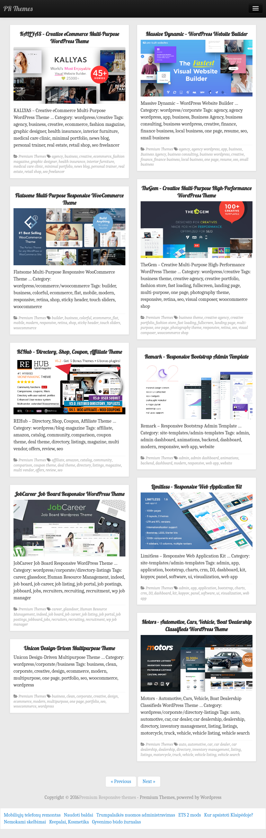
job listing (90, 614)
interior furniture (100, 161)
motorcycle (162, 755)
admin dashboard (205, 458)
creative (85, 156)
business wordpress (215, 154)
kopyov (183, 593)
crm (144, 593)
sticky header (88, 323)
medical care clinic (28, 166)
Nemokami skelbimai (25, 822)
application (207, 588)
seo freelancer (54, 171)
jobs (47, 619)
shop (72, 323)
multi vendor (24, 470)
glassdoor (71, 609)
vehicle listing (205, 755)
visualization (231, 593)
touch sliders (110, 323)
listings (98, 465)
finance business (166, 159)
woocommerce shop (172, 333)
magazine (113, 465)
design (113, 696)
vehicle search (229, 755)
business (71, 156)
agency (57, 156)
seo (235, 159)
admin (184, 458)
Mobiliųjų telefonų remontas (32, 815)
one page (211, 159)
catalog (86, 460)
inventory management (210, 749)
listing (236, 749)
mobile (19, 323)
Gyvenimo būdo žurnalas (116, 822)
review (51, 470)
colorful (85, 318)
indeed (41, 614)
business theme (191, 317)
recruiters (59, 619)
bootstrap (225, 588)
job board (55, 614)
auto (182, 744)
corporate (84, 696)
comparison (23, 465)
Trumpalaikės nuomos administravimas (135, 815)
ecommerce (102, 156)
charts (240, 588)
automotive (197, 744)
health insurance (72, 161)
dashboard (164, 463)
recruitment (95, 619)
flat (115, 318)
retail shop (33, 171)
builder (57, 318)
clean (70, 696)
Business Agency (153, 154)
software (208, 593)
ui (217, 593)
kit (174, 593)
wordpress (46, 706)
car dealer (222, 744)
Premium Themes (32, 156)
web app (212, 463)
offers (39, 470)
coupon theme (45, 465)
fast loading (187, 323)
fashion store (166, 323)
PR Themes (18, 8)
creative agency (216, 317)
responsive (211, 327)
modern (32, 323)
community (103, 460)
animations (229, 458)
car (210, 744)
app (224, 149)
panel (195, 593)
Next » (149, 781)
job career (72, 614)
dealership (167, 749)
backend (147, 463)
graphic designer (44, 161)
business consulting (183, 154)
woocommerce (25, 328)
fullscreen (205, 323)
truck (176, 755)
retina (226, 327)
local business (192, 159)
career (57, 609)
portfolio (92, 701)
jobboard (35, 619)
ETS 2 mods (189, 815)
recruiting (77, 619)
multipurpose (57, 701)
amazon (72, 460)
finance (146, 159)
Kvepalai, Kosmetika (69, 822)
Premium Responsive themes (108, 797)
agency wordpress (206, 149)
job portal (106, 614)
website (226, 463)
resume (225, 159)
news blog (82, 166)
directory (84, 465)
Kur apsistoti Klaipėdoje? (228, 815)
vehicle (188, 755)
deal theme (66, 465)
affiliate (58, 460)
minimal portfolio (59, 166)
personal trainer (104, 166)
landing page (225, 323)
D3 (151, 593)
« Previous (120, 781)
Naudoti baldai (78, 815)
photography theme (185, 327)
